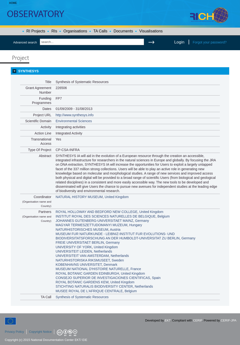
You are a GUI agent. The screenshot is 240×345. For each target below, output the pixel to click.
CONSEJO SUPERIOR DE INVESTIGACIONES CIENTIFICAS (103, 278)
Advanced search (25, 42)
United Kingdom (117, 197)
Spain (156, 278)
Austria (115, 229)
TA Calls (100, 31)
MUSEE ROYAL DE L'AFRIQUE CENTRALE (89, 291)
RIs (54, 31)
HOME (13, 2)
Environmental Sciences (74, 121)
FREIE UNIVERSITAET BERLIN (80, 242)
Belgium (163, 216)
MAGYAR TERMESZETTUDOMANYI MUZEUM (91, 225)
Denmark (110, 264)
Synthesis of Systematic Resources (82, 297)
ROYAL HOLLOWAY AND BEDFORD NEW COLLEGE (97, 212)
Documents (123, 31)
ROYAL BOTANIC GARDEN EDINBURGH (87, 273)
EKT (167, 320)
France (136, 269)
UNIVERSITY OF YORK (74, 247)
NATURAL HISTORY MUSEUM (79, 197)
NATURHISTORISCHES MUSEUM (82, 229)
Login (179, 42)
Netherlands (103, 251)
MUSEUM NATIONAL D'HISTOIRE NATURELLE (92, 269)
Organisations (75, 31)
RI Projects (35, 31)
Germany (142, 221)
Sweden (118, 260)
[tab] (120, 71)
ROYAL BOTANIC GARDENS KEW (82, 282)
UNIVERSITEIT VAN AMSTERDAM (82, 256)
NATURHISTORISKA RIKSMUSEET (83, 260)
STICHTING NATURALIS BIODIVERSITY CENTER (94, 286)
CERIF (197, 320)
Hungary (135, 225)
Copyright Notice (40, 331)
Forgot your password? (210, 42)
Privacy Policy (14, 331)
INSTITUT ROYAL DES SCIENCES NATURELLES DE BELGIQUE (106, 216)
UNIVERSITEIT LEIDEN (74, 251)
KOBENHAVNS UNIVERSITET (79, 264)
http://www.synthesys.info (75, 115)
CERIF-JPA (228, 320)
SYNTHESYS (28, 71)
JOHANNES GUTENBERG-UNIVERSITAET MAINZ (94, 221)
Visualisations (151, 31)
